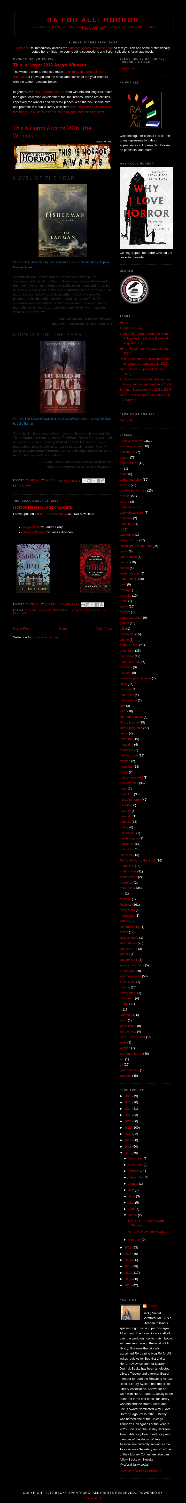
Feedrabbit (127, 68)
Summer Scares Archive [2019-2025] (145, 389)
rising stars (127, 910)
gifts (122, 628)
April (132, 1209)
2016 (128, 1247)
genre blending (130, 617)
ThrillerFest (127, 982)
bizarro (124, 501)
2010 (128, 1285)
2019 (128, 1140)
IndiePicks (127, 695)
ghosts (124, 623)
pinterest (126, 816)
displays (125, 590)
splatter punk (129, 959)
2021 (128, 1127)
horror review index (53, 514)
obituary (125, 811)
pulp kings (127, 849)
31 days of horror (131, 441)
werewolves (128, 1031)
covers (124, 568)
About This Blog (131, 328)
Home (63, 628)
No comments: (70, 480)
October (134, 1171)
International (128, 700)
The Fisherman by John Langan (45, 262)
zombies (125, 1075)
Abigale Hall (31, 527)
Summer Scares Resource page (90, 48)
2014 (128, 1260)
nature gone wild (131, 777)
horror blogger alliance (135, 678)
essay (124, 606)
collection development (136, 546)
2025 (128, 1102)
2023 (128, 1115)
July (131, 1190)
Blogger (92, 1498)
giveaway (126, 634)
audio (123, 474)
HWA (123, 684)
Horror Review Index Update (42, 507)
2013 (128, 1266)
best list (125, 496)
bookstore (126, 524)
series (124, 932)
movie (124, 772)
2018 (128, 1146)
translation (127, 998)
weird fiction (128, 1026)
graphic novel (129, 645)
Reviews (19, 613)
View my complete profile (141, 1471)
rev (122, 893)
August (133, 1183)
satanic (125, 921)
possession (127, 833)
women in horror (131, 1053)
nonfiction (126, 794)
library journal (129, 722)
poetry (124, 827)
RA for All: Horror (93, 20)
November (136, 1164)
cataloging (127, 534)
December (136, 1158)
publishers (127, 844)
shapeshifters (129, 937)
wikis (123, 1042)
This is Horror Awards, (49, 92)
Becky (152, 1306)
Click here (23, 48)
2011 (128, 1279)
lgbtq (123, 711)
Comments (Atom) (45, 637)
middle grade (129, 755)
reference (126, 882)
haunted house (130, 662)
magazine (126, 744)
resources (126, 888)
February (135, 1239)
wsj (122, 1059)
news (123, 788)
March (133, 1215)
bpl (122, 529)
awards (31, 486)
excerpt (125, 612)
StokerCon (127, 971)
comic (124, 551)
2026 (128, 1096)
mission (125, 761)
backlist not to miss (133, 490)
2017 (128, 1153)
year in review (129, 1070)
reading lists (128, 871)
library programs (131, 728)
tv (121, 1009)
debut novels (129, 579)
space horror (128, 949)
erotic (123, 601)
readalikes (127, 866)
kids (122, 706)
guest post (127, 650)
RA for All (126, 420)
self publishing (130, 926)
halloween (127, 656)
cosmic (124, 562)
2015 (128, 1254)
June (132, 1196)
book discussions (132, 512)
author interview (131, 479)
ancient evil (35, 609)
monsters (126, 766)
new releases (129, 783)
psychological (129, 838)
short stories (128, 943)
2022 (128, 1121)
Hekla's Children (34, 532)
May (131, 1202)
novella (125, 805)
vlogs (123, 1020)
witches (125, 1048)
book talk (126, 518)
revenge (125, 899)
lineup (124, 733)
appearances (129, 463)
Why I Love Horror (132, 1037)
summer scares (130, 976)
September (136, 1177)
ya (121, 1064)
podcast (125, 821)
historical (68, 609)
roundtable (127, 915)
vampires (126, 1015)
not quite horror (93, 609)
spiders (125, 954)
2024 (128, 1108)
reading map (128, 877)
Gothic (52, 609)
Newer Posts (22, 628)
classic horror (129, 540)
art (121, 468)
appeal (124, 457)
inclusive (126, 689)
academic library (131, 446)
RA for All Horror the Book (138, 860)
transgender (128, 993)
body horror (128, 507)
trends (124, 1004)
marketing (126, 750)
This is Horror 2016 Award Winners (49, 65)
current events (130, 573)
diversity (125, 595)
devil (123, 584)
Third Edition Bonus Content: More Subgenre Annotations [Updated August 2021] (144, 338)
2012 (128, 1272)
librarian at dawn (131, 717)
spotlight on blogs (132, 965)
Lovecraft (126, 739)
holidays (125, 672)
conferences (128, 556)
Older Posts (104, 628)
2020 (128, 1134)
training (125, 987)
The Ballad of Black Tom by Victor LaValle (51, 418)
